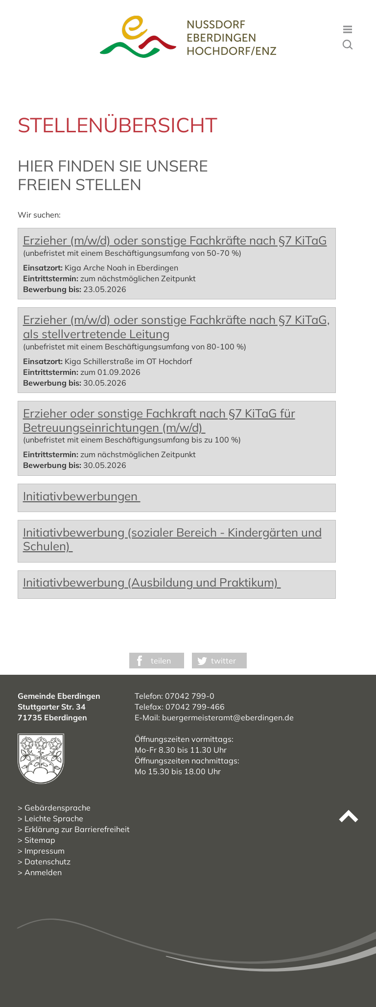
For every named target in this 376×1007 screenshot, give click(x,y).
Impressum (44, 851)
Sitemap (39, 840)
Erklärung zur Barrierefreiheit (77, 829)
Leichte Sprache (53, 818)
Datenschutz (47, 861)
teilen (161, 660)
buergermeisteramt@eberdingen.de (228, 717)
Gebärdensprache (57, 807)
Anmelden (43, 872)
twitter (223, 660)
